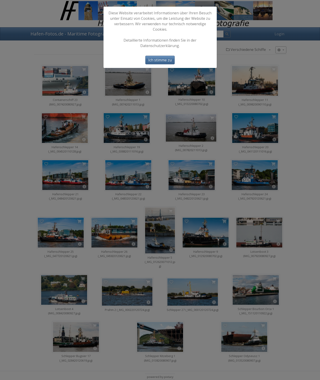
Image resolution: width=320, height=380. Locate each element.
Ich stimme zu (160, 60)
